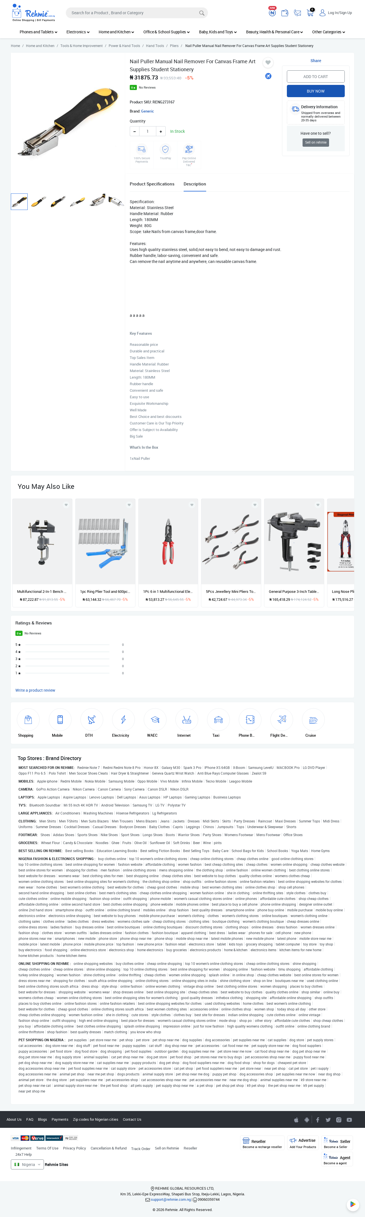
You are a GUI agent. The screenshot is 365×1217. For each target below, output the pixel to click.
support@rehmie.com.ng (171, 1199)
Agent (337, 1159)
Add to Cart (315, 76)
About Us (14, 1119)
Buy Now (316, 91)
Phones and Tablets (38, 31)
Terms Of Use (47, 1148)
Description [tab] (195, 184)
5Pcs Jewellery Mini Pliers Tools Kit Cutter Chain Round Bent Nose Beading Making (231, 591)
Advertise (303, 1143)
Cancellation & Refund (109, 1148)
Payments (60, 1119)
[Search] (137, 13)
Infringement (21, 1148)
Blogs (42, 1119)
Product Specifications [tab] (152, 184)
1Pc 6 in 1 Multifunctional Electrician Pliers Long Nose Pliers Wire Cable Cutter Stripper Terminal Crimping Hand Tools (168, 591)
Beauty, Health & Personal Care (274, 31)
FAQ (29, 1119)
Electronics (78, 31)
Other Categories (328, 31)
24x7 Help (23, 1154)
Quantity (137, 121)
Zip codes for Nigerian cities (95, 1119)
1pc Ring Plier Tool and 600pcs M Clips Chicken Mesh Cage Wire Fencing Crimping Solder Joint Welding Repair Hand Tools (105, 591)
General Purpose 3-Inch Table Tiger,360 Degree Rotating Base (294, 591)
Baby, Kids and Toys (218, 31)
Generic (147, 111)
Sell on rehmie (316, 142)
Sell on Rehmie (167, 1148)
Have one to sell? (316, 133)
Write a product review (35, 690)
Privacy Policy (74, 1148)
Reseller (190, 1148)
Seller (337, 1143)
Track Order (140, 1148)
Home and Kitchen (116, 31)
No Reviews (147, 87)
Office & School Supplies (166, 31)
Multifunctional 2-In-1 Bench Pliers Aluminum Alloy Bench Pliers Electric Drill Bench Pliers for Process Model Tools (42, 591)
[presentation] (340, 543)
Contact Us (132, 1119)
